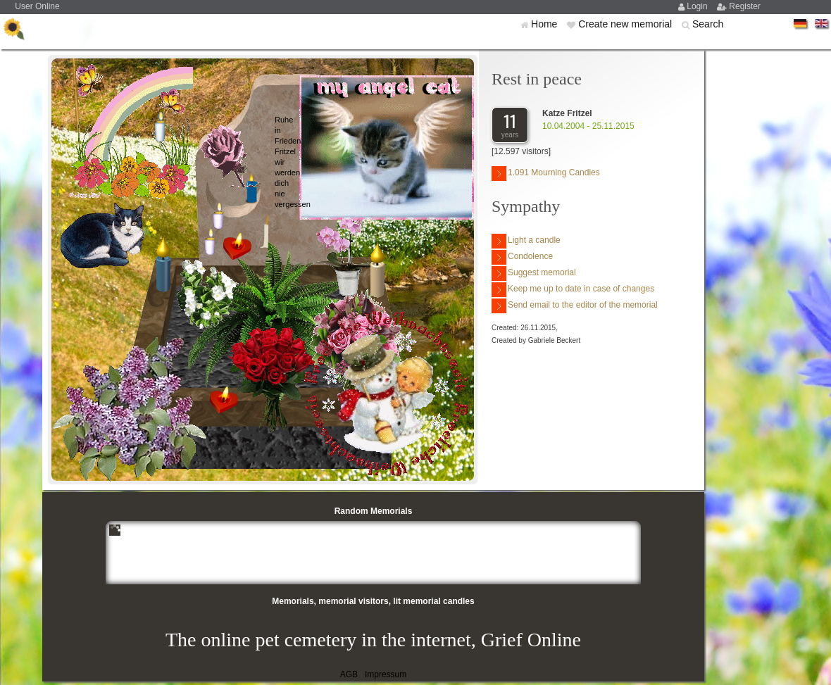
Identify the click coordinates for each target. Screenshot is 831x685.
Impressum (385, 674)
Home (545, 24)
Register (745, 6)
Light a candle (526, 241)
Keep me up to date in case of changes (573, 289)
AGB (349, 674)
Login (698, 6)
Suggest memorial (534, 273)
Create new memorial (626, 24)
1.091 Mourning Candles (546, 173)
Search (707, 24)
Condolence (522, 257)
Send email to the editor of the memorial (575, 305)
